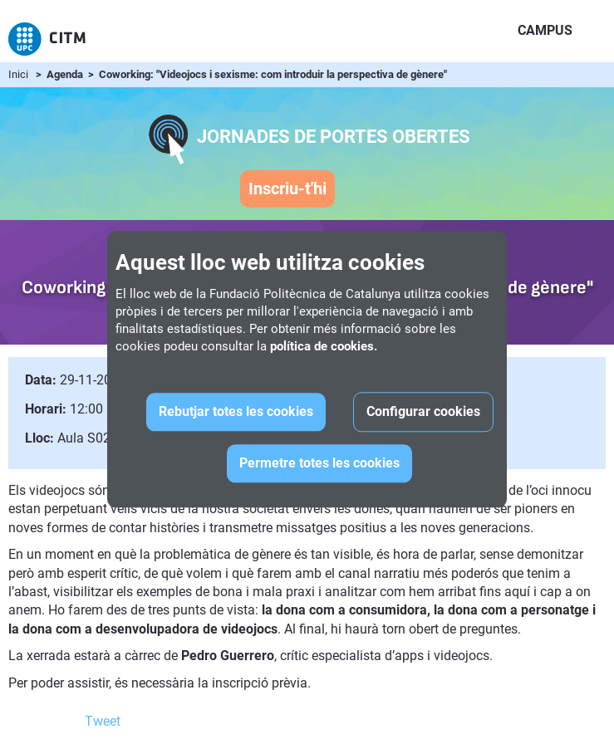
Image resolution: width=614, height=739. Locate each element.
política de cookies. (323, 347)
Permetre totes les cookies (319, 464)
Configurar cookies (423, 412)
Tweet (102, 721)
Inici (18, 74)
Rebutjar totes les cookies (236, 412)
